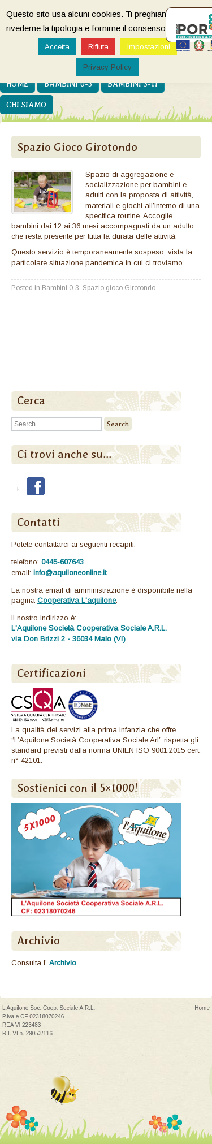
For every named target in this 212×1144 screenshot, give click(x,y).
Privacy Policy (107, 67)
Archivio (62, 963)
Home (17, 83)
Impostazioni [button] (148, 46)
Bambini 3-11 (132, 83)
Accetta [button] (57, 46)
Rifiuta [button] (98, 46)
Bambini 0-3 (68, 83)
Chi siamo (26, 104)
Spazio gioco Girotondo (119, 288)
